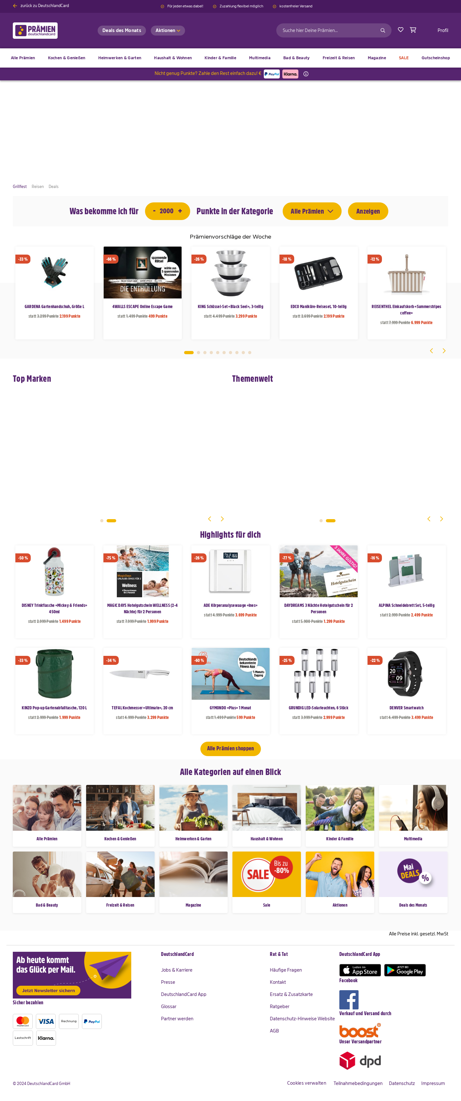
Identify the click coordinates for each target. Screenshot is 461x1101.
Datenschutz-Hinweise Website (302, 1018)
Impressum (433, 1083)
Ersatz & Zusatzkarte (291, 994)
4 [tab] (211, 352)
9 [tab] (243, 352)
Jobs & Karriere (176, 970)
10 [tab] (249, 352)
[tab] (212, 955)
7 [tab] (230, 352)
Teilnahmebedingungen (358, 1083)
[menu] (230, 58)
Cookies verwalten (306, 1083)
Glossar (168, 1006)
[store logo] (45, 30)
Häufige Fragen (286, 970)
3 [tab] (204, 352)
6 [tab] (224, 352)
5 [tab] (217, 352)
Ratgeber (279, 1006)
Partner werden (177, 1018)
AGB (274, 1031)
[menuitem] (66, 58)
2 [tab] (198, 352)
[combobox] (334, 30)
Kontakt (278, 982)
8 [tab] (237, 352)
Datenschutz (402, 1083)
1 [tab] (189, 352)
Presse (168, 982)
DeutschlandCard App (183, 994)
